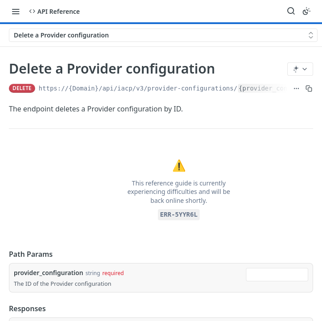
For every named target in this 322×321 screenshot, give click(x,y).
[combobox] (277, 274)
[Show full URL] (296, 88)
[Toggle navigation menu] (15, 11)
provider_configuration (48, 272)
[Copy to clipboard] (309, 88)
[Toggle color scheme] (306, 11)
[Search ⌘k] (291, 11)
